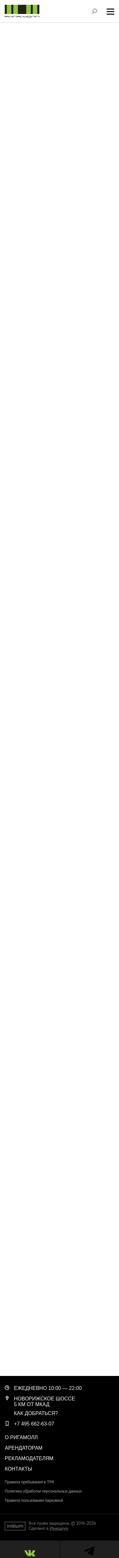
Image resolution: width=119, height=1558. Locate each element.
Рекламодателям (29, 1458)
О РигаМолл (21, 1437)
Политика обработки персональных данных (43, 1491)
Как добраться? (36, 1413)
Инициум (59, 1528)
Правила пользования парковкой (34, 1500)
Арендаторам (24, 1448)
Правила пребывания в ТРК (29, 1482)
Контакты (18, 1469)
